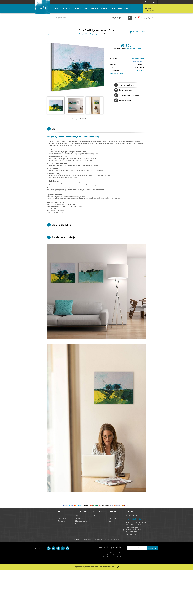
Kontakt (130, 511)
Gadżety (94, 9)
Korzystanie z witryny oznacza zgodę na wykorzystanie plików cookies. (95, 567)
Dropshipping (113, 518)
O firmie (60, 515)
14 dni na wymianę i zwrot (125, 85)
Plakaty (56, 9)
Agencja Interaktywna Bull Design (111, 539)
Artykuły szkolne (108, 9)
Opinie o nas (61, 521)
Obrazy (78, 9)
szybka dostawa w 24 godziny (127, 95)
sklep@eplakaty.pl (131, 515)
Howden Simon (138, 61)
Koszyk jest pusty (144, 18)
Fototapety (67, 9)
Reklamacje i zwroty (81, 521)
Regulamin (78, 524)
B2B (110, 515)
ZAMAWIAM (152, 548)
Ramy (86, 9)
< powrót (50, 34)
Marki (110, 521)
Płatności (77, 518)
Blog (93, 515)
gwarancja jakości (122, 100)
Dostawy (77, 515)
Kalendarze (123, 9)
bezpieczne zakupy (123, 90)
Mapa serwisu (62, 518)
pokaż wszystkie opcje (116, 73)
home (75, 34)
